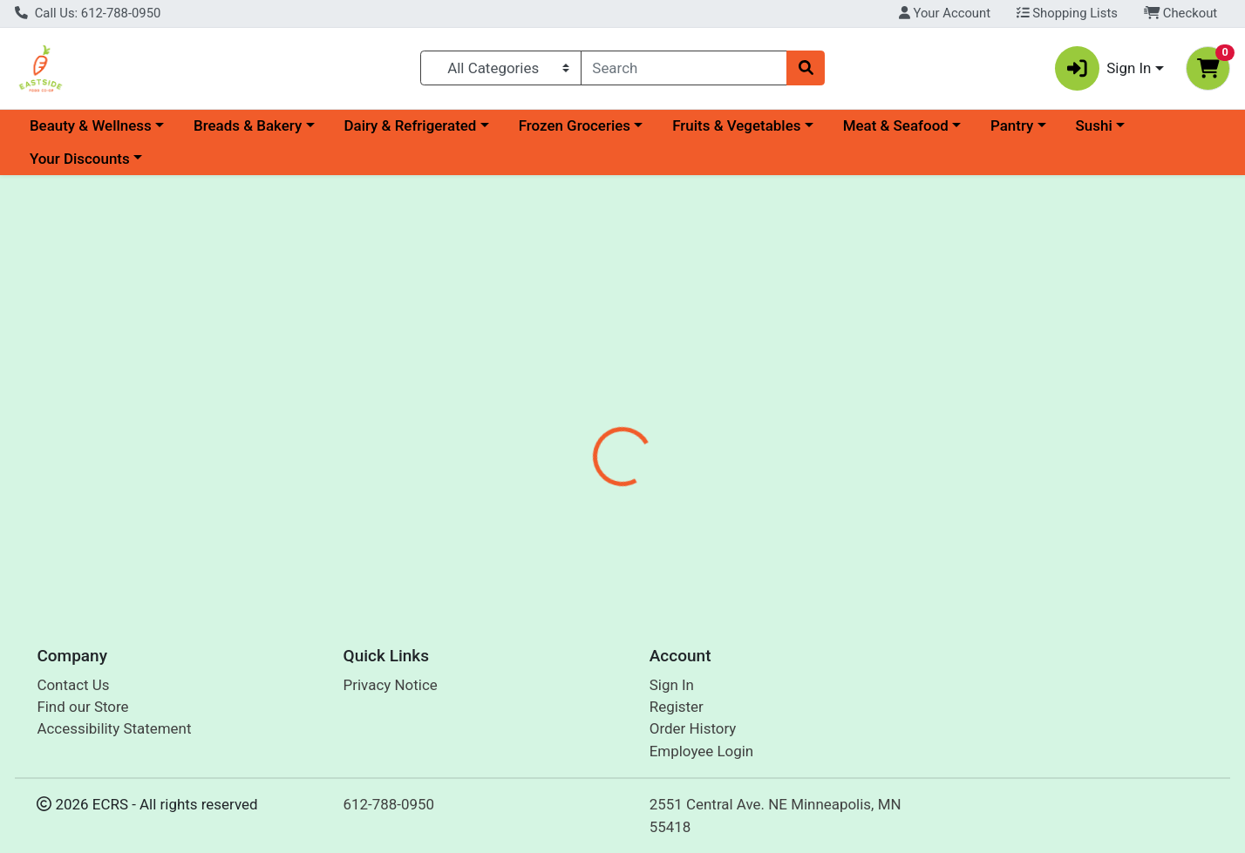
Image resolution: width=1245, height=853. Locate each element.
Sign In (672, 685)
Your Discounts (80, 158)
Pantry (1011, 125)
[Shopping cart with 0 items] (1208, 68)
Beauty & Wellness (91, 125)
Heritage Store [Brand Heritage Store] (746, 522)
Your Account (944, 13)
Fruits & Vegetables (736, 125)
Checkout (1181, 13)
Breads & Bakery (248, 125)
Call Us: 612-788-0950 (87, 13)
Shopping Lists (1067, 13)
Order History (693, 728)
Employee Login (701, 751)
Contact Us (73, 685)
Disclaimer (650, 411)
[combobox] (684, 68)
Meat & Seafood (896, 125)
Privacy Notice (391, 685)
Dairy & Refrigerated (410, 125)
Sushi (1094, 125)
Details (568, 411)
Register (677, 706)
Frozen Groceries (574, 125)
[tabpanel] (882, 508)
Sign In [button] (1103, 68)
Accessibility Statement (114, 728)
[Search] (684, 68)
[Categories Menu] (501, 68)
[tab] (567, 411)
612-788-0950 (389, 804)
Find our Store (82, 706)
